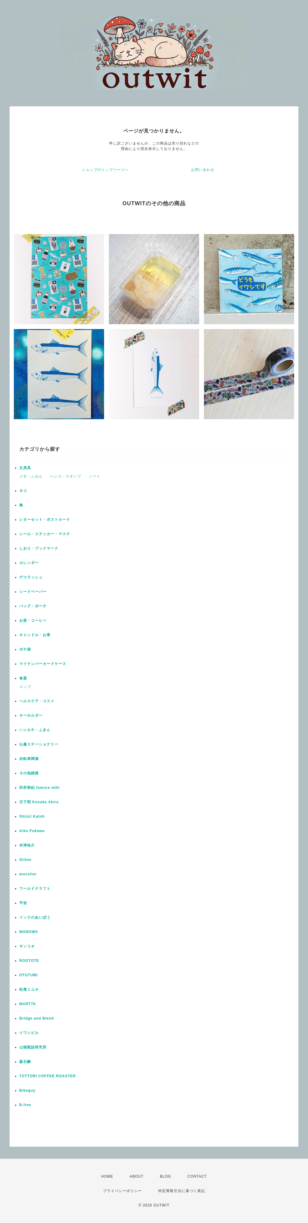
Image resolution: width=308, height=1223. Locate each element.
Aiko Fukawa (32, 831)
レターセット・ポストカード (44, 519)
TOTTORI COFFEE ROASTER (47, 1076)
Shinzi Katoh (32, 816)
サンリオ (27, 946)
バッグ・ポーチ (33, 606)
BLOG (165, 1176)
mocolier (28, 874)
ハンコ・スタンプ (65, 476)
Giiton (25, 860)
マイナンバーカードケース (42, 664)
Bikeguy (27, 1090)
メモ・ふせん (31, 476)
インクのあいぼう (35, 917)
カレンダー (29, 563)
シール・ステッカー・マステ (44, 534)
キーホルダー (31, 715)
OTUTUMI (28, 975)
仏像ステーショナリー (38, 744)
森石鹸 (25, 1062)
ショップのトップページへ (105, 170)
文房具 (25, 468)
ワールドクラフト (35, 888)
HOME (107, 1176)
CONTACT (197, 1176)
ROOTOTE (29, 961)
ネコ (23, 491)
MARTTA (27, 1004)
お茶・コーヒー (33, 620)
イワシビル (29, 1033)
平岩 (23, 903)
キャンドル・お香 (35, 635)
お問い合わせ (202, 170)
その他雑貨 (29, 773)
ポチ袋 (25, 649)
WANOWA (28, 932)
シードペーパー (33, 592)
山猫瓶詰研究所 (33, 1047)
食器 (23, 678)
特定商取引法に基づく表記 (181, 1191)
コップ (25, 687)
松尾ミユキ (29, 989)
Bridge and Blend (36, 1018)
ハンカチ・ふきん (35, 730)
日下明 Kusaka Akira (39, 802)
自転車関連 (29, 759)
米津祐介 (27, 845)
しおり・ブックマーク (38, 548)
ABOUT (136, 1176)
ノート (94, 476)
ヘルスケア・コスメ (36, 701)
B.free (25, 1105)
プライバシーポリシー (122, 1191)
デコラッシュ (31, 577)
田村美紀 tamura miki (39, 787)
